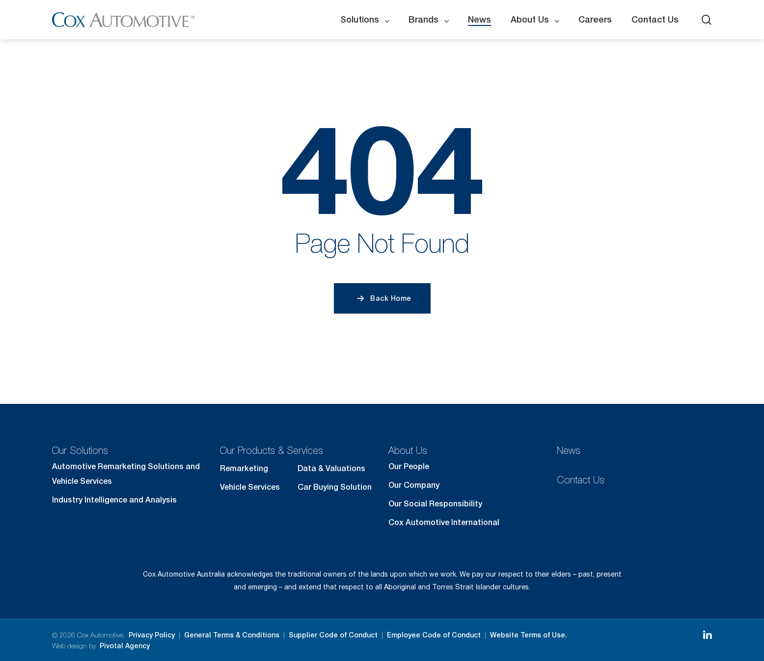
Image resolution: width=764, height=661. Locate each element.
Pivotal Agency (125, 646)
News (568, 450)
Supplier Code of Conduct (333, 635)
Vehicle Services (250, 487)
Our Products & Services (271, 450)
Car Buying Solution (335, 487)
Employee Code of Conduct (434, 635)
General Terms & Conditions (231, 635)
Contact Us (580, 479)
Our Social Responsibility (435, 503)
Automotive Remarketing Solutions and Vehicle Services (126, 474)
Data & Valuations (331, 468)
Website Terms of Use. (528, 635)
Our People (408, 466)
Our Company (413, 485)
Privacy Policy (152, 635)
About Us (407, 450)
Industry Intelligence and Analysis (114, 499)
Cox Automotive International (443, 522)
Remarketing (244, 468)
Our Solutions (80, 450)
